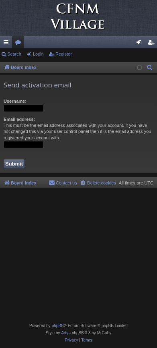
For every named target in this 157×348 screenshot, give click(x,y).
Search (14, 54)
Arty (64, 333)
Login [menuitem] (141, 43)
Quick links (7, 43)
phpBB (58, 325)
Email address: (19, 119)
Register (63, 54)
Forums (19, 43)
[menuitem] (149, 67)
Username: (15, 101)
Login (38, 54)
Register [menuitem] (153, 43)
